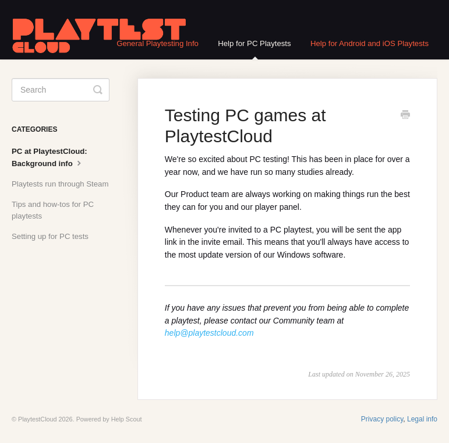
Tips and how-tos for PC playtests (53, 210)
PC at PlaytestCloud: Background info (49, 157)
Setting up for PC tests (50, 236)
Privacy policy (382, 419)
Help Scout (126, 419)
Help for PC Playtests (254, 49)
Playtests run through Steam (60, 184)
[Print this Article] (405, 116)
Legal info (422, 419)
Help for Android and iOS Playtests (369, 43)
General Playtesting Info (157, 43)
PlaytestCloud (37, 419)
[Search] (60, 89)
